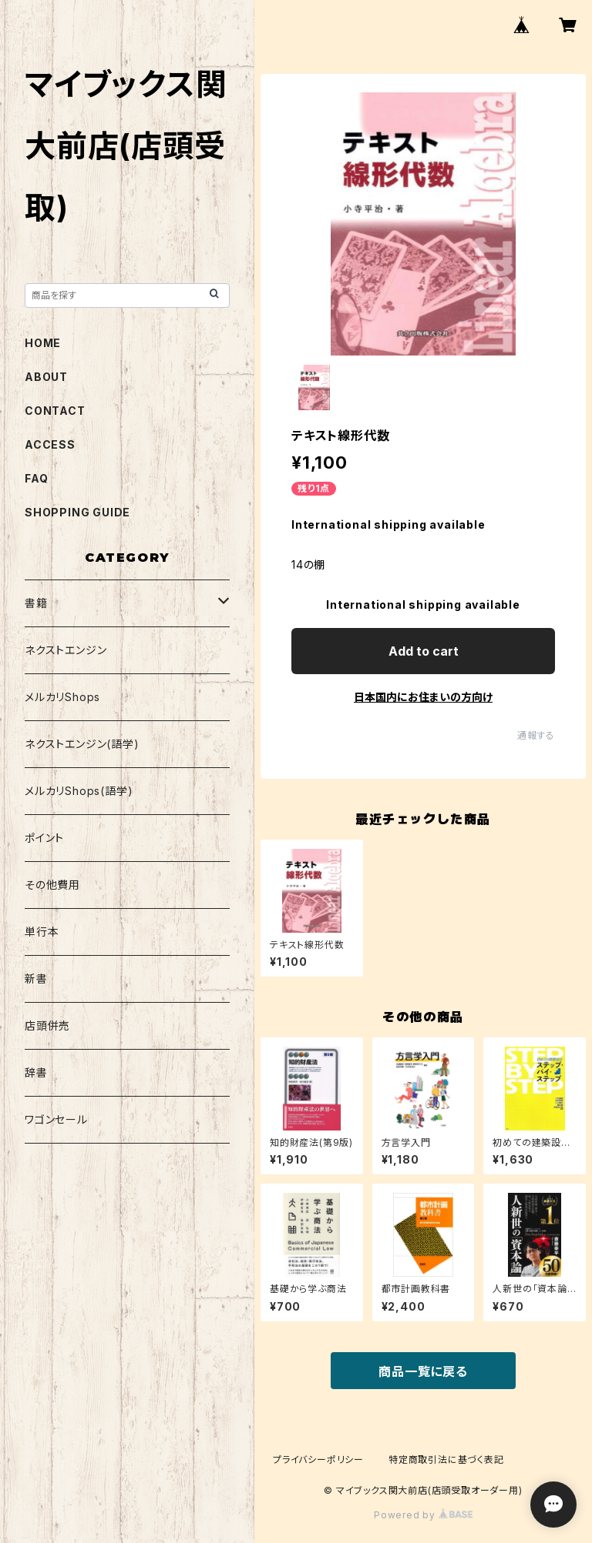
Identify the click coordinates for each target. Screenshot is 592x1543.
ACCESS (50, 444)
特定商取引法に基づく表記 (446, 1459)
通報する (536, 735)
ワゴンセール (56, 1119)
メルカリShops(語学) (79, 790)
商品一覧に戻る (423, 1371)
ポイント (44, 837)
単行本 (42, 931)
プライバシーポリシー (318, 1459)
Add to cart (423, 651)
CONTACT (55, 410)
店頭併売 (47, 1025)
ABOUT (46, 376)
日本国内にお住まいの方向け (423, 696)
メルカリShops (62, 696)
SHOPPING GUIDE (77, 512)
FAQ (36, 478)
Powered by (423, 1515)
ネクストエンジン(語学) (82, 743)
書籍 (36, 603)
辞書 (36, 1072)
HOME (43, 342)
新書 (36, 978)
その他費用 (52, 884)
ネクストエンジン (65, 649)
